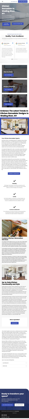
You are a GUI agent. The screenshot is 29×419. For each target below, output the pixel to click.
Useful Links (5, 366)
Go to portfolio (8, 75)
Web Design (3, 417)
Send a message (8, 104)
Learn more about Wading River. (8, 360)
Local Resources (5, 363)
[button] (2, 1)
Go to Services (8, 90)
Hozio (8, 417)
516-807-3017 (15, 169)
